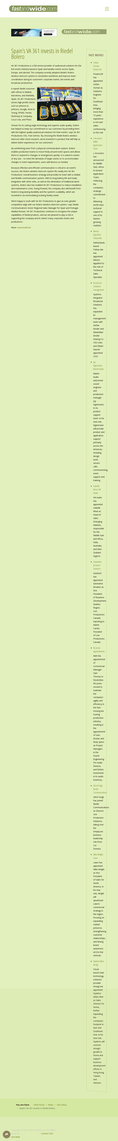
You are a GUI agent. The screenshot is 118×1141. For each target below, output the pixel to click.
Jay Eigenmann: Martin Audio (98, 365)
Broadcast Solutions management (98, 286)
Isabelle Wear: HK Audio (97, 489)
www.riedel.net (24, 227)
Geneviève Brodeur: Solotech (97, 565)
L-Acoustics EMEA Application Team (97, 143)
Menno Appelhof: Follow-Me (97, 235)
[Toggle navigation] (107, 9)
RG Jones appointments (99, 649)
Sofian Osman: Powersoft (97, 66)
